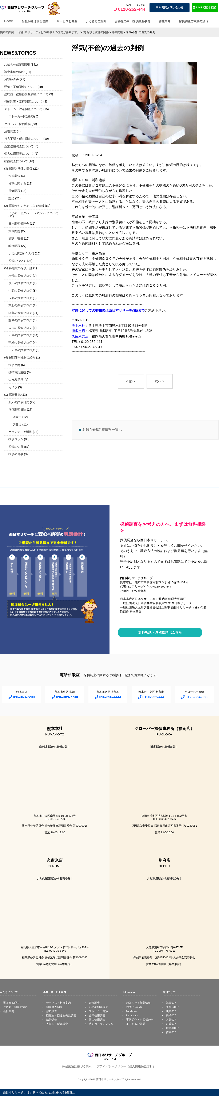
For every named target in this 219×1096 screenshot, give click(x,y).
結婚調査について (16, 161)
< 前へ (131, 381)
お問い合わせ (134, 1007)
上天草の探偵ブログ (21, 350)
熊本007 (171, 1011)
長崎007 (171, 1015)
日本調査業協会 (18, 223)
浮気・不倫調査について (20, 86)
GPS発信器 (16, 379)
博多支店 (78, 331)
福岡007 (171, 1002)
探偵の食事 (15, 454)
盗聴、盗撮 (15, 238)
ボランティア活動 (20, 431)
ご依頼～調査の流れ (15, 1007)
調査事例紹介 (54, 1007)
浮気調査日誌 (17, 409)
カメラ (12, 387)
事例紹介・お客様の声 (140, 1019)
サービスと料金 (67, 21)
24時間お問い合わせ (169, 7)
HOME (8, 21)
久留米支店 (80, 336)
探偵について (17, 260)
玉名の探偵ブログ (20, 298)
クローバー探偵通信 (17, 124)
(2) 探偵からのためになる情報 (24, 205)
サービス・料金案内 (58, 1002)
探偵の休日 (15, 446)
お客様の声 (11, 79)
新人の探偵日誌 (18, 402)
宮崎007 (171, 1023)
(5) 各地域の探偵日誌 (18, 268)
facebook (131, 1011)
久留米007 (172, 1007)
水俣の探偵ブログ (20, 275)
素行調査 (94, 1002)
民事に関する (17, 183)
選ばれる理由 (11, 1002)
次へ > (159, 381)
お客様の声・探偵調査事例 (132, 21)
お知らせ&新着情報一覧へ (102, 429)
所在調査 (10, 131)
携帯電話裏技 (17, 372)
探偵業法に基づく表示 (77, 1066)
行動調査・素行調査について (23, 101)
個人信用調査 (97, 1019)
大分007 (171, 1019)
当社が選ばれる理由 (35, 21)
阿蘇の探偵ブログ (20, 313)
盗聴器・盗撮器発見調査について (26, 94)
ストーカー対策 (98, 1011)
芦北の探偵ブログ (20, 305)
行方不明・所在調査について (23, 138)
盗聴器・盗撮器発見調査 (61, 1015)
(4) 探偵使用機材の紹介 (19, 357)
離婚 (11, 198)
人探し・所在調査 (57, 1023)
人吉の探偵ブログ (20, 327)
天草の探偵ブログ (20, 335)
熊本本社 (78, 325)
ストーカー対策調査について (23, 109)
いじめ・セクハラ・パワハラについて (33, 213)
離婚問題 (14, 246)
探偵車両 (14, 365)
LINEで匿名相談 (204, 7)
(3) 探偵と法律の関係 (18, 168)
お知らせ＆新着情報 (138, 1002)
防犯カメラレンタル (101, 1023)
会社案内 (164, 21)
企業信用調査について (19, 146)
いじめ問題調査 (98, 1007)
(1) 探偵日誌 (12, 394)
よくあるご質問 (96, 21)
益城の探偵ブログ (20, 320)
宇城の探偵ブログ (20, 342)
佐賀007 (171, 1032)
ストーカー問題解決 (21, 116)
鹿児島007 (172, 1028)
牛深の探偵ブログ (20, 290)
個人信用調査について (19, 153)
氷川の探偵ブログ (20, 283)
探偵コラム (15, 439)
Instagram (132, 1015)
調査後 (17, 424)
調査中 (17, 417)
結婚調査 (51, 1019)
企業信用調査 (97, 1015)
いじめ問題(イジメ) (21, 253)
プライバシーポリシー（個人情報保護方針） (126, 1066)
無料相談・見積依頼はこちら (160, 632)
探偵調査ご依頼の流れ (193, 21)
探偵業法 (14, 176)
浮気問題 (14, 190)
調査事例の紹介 (14, 72)
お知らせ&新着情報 (17, 64)
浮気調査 (51, 1011)
